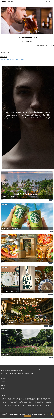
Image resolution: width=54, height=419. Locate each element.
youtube (3, 387)
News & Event (40, 372)
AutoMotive (14, 407)
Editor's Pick (31, 402)
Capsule (16, 404)
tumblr (2, 388)
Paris (41, 401)
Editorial (4, 373)
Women (21, 399)
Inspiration (13, 370)
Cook (39, 398)
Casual (36, 402)
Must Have (14, 373)
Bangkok (24, 401)
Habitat (48, 401)
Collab (6, 404)
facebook (3, 378)
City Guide (24, 373)
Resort (7, 399)
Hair (47, 399)
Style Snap (21, 370)
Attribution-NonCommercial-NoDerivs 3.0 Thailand (12, 59)
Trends (38, 404)
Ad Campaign (24, 402)
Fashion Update (14, 369)
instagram (3, 381)
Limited (28, 401)
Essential (19, 373)
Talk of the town (32, 399)
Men (20, 404)
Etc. (10, 399)
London (16, 398)
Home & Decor (30, 372)
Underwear (18, 401)
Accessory (23, 404)
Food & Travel (7, 53)
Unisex (45, 398)
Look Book (32, 401)
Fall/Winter (11, 404)
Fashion (4, 369)
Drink (14, 53)
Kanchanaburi (11, 398)
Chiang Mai (25, 399)
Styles (3, 404)
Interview (9, 401)
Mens (12, 402)
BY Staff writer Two (27, 41)
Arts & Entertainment (21, 372)
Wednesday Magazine (6, 392)
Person (5, 398)
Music (9, 402)
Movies (37, 401)
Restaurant (50, 262)
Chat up (44, 401)
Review (3, 399)
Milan (49, 398)
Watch (43, 405)
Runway (8, 369)
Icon (17, 370)
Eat (2, 398)
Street (17, 399)
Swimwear (32, 398)
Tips (20, 405)
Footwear (8, 407)
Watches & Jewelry (23, 369)
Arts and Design (44, 404)
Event (31, 405)
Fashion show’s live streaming (34, 369)
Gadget (4, 407)
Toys (35, 372)
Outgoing (50, 199)
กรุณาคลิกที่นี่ (48, 414)
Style (3, 370)
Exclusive (9, 373)
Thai (36, 398)
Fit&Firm (7, 405)
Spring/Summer (47, 402)
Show (15, 402)
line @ (2, 379)
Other (42, 398)
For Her (48, 369)
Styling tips (39, 405)
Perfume (19, 407)
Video (32, 373)
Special (14, 401)
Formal (41, 399)
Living (23, 407)
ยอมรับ (27, 416)
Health (34, 405)
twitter (2, 384)
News (35, 404)
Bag (28, 404)
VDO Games (27, 398)
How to (7, 372)
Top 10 (28, 373)
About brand (43, 369)
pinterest (3, 385)
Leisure (3, 372)
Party (38, 399)
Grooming (7, 370)
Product (23, 405)
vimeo (2, 382)
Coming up (4, 402)
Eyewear (19, 402)
